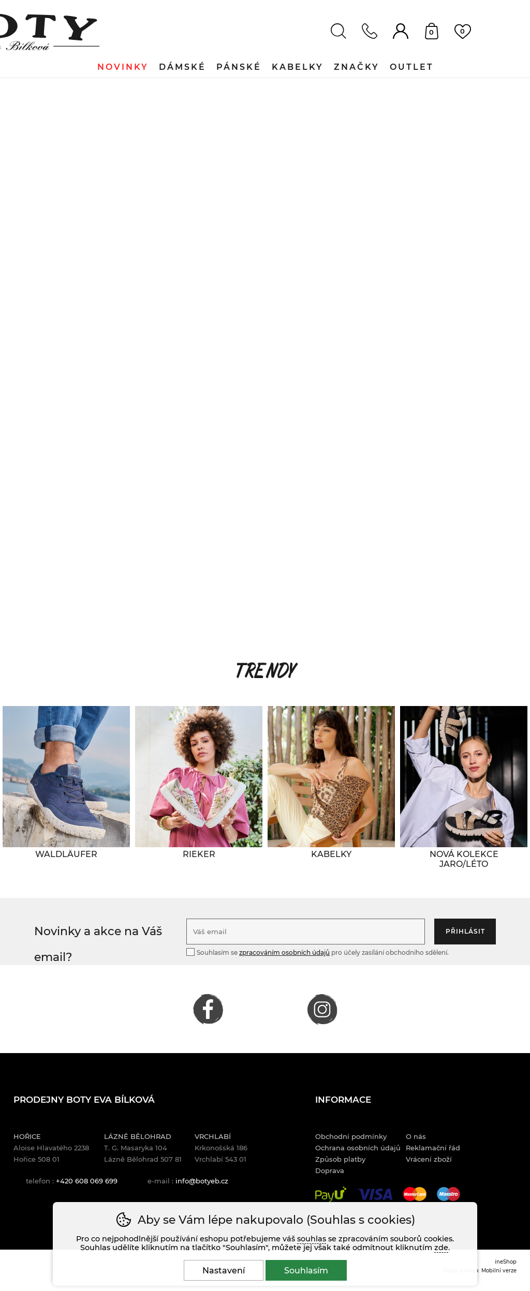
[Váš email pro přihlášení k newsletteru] (305, 931)
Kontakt (369, 31)
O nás (416, 1136)
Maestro (448, 1194)
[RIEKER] (198, 854)
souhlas (311, 1238)
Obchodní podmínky (351, 1136)
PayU (330, 1194)
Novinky (123, 67)
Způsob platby (340, 1159)
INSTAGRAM (322, 1009)
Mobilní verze (499, 1270)
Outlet (412, 67)
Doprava (329, 1170)
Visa (375, 1194)
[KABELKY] (331, 854)
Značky (356, 67)
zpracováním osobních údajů (284, 952)
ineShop (506, 1261)
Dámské (182, 67)
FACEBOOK (208, 1009)
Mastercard (414, 1194)
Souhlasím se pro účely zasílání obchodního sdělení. (317, 952)
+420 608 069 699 (86, 1181)
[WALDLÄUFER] (66, 854)
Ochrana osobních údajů (358, 1148)
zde (441, 1247)
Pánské (238, 67)
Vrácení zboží (429, 1159)
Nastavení (223, 1270)
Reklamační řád (433, 1148)
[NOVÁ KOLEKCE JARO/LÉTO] (463, 859)
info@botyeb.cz (201, 1181)
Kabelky (297, 67)
